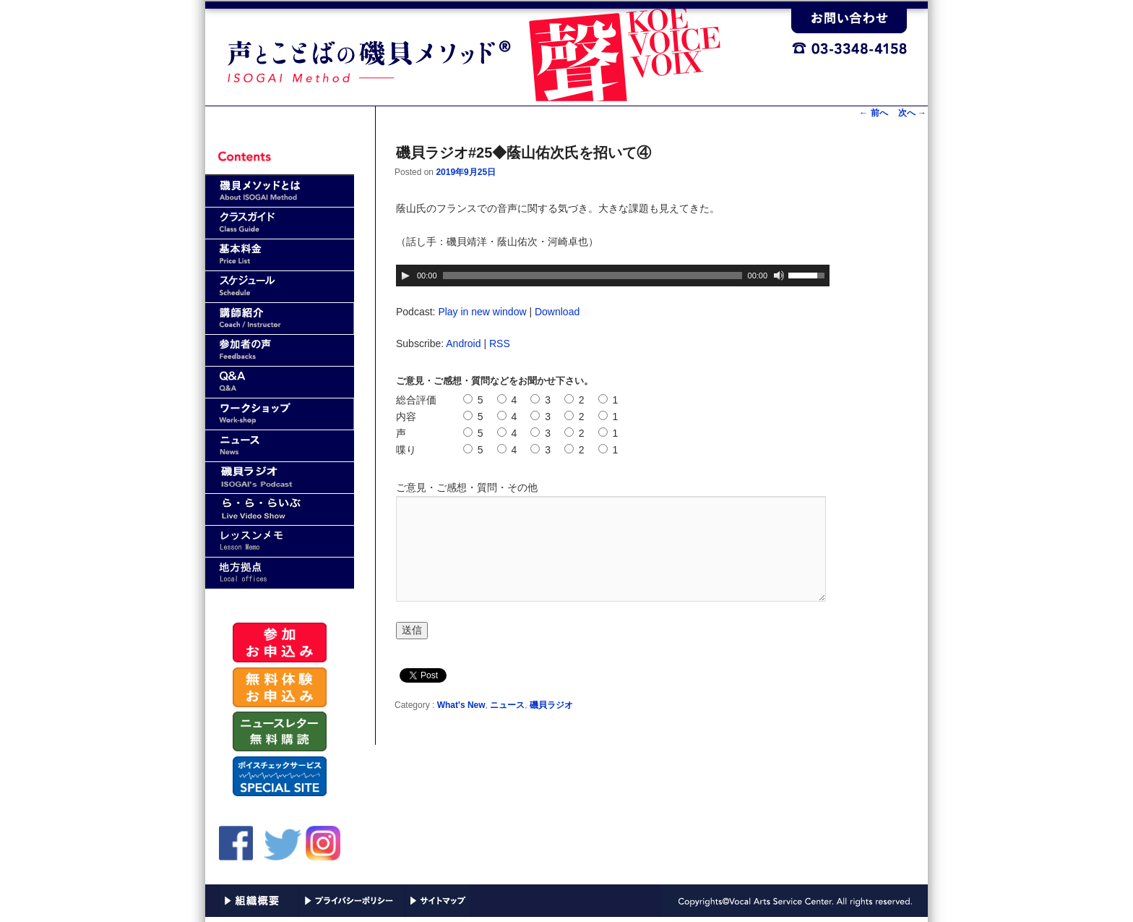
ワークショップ (279, 414)
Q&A (279, 382)
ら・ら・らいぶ (279, 509)
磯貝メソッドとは (279, 191)
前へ (873, 113)
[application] (613, 275)
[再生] (405, 275)
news (279, 445)
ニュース (507, 705)
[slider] (592, 275)
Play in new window (482, 311)
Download (557, 311)
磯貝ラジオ (551, 705)
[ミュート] (779, 275)
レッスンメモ (279, 541)
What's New (461, 705)
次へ (912, 113)
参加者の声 (279, 350)
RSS (499, 343)
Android (463, 343)
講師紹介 (279, 318)
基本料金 (279, 254)
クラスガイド (279, 223)
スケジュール (279, 286)
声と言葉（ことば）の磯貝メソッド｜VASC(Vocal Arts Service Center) (497, 51)
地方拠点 (279, 573)
